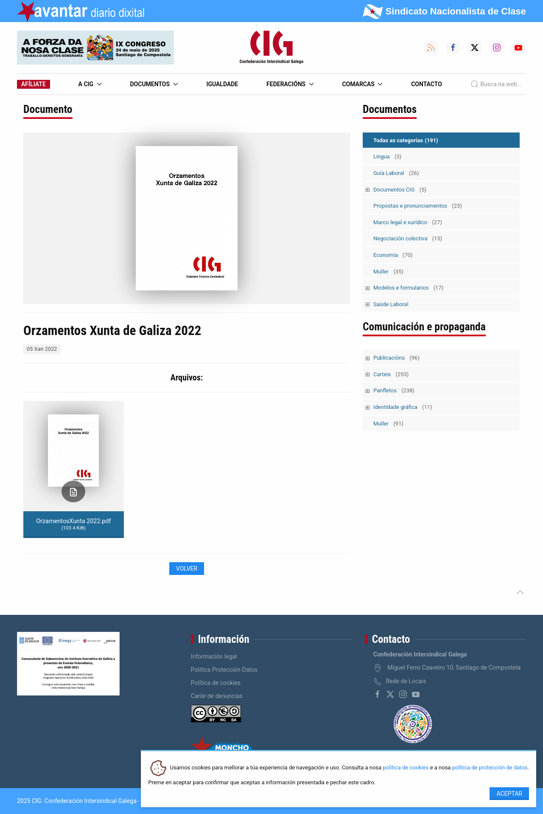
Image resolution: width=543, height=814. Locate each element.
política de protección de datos (490, 768)
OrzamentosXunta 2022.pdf (73, 524)
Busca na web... (496, 84)
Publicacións (396, 358)
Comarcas (362, 84)
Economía (393, 255)
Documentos (154, 84)
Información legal (214, 656)
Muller (388, 271)
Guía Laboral (396, 173)
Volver (186, 568)
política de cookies (405, 768)
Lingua (387, 156)
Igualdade (222, 84)
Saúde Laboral (391, 304)
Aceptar (509, 793)
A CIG (90, 84)
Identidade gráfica (402, 407)
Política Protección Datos (224, 669)
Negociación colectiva (407, 238)
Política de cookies (216, 682)
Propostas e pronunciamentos (417, 206)
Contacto (426, 84)
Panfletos (393, 390)
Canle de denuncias (217, 696)
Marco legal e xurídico (407, 222)
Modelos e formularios (408, 287)
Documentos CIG (399, 189)
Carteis (391, 374)
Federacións (290, 84)
